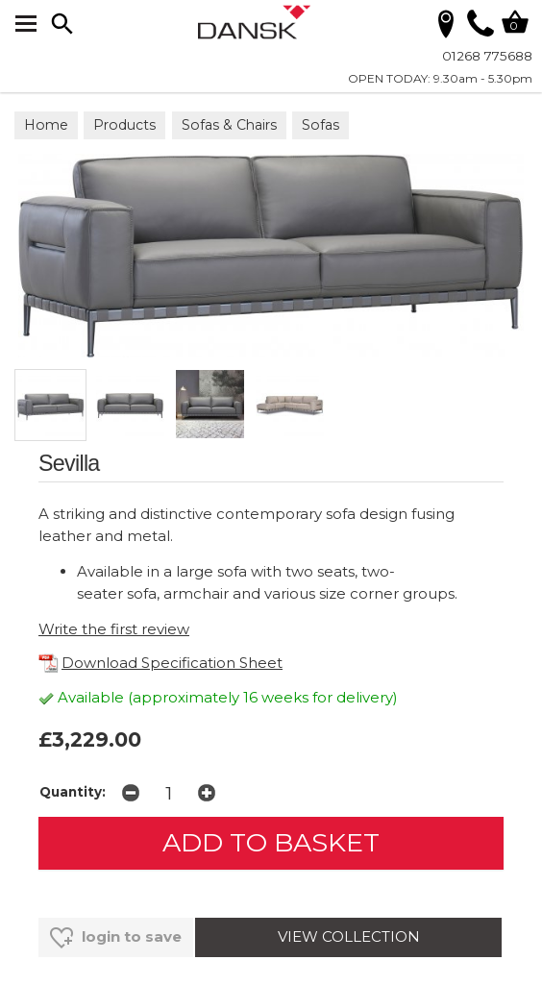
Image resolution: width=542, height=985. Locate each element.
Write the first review (113, 629)
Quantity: (72, 792)
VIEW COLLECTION (349, 936)
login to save (116, 937)
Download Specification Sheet (160, 662)
